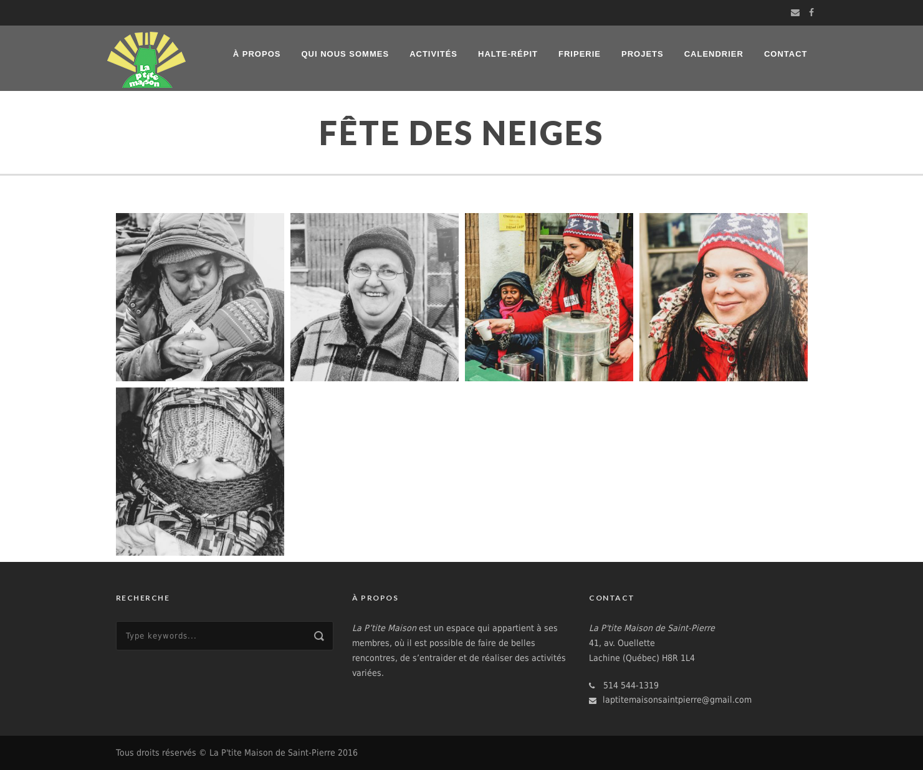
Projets (642, 54)
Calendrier (714, 54)
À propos (257, 54)
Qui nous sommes (345, 54)
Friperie (579, 54)
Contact (786, 54)
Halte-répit (508, 54)
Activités (433, 54)
